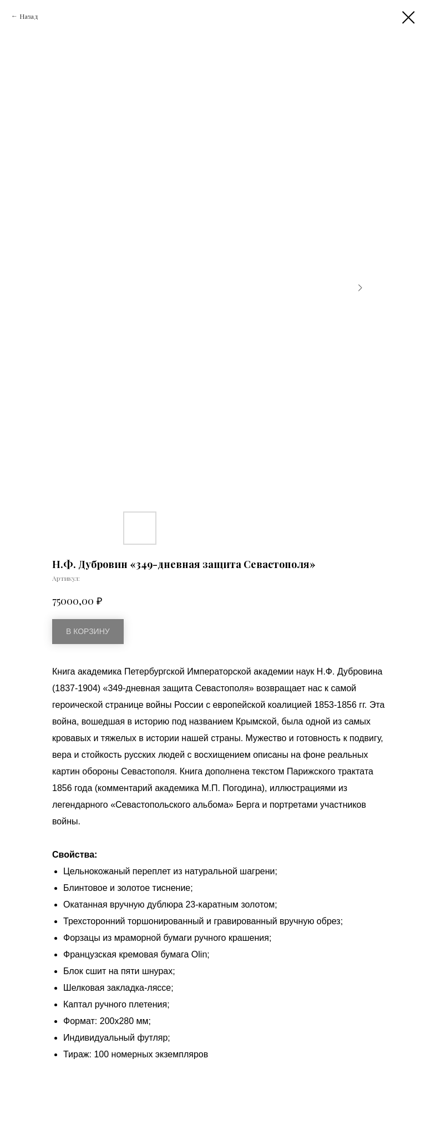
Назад (28, 16)
